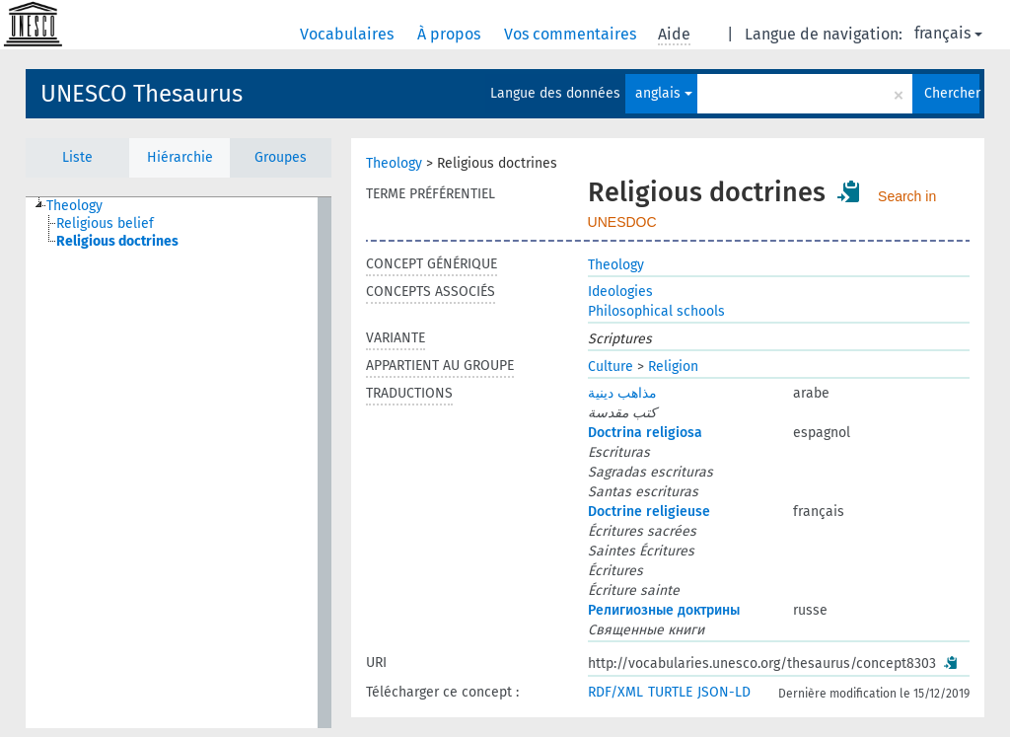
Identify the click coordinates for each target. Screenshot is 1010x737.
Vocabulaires (348, 34)
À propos (450, 34)
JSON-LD (724, 692)
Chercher (951, 93)
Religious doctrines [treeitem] (117, 241)
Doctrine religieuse (649, 511)
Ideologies (620, 291)
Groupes (280, 157)
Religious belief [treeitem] (105, 223)
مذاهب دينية (622, 393)
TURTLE (670, 692)
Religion (673, 366)
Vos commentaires (572, 34)
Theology (394, 163)
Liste (77, 157)
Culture (610, 366)
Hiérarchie (180, 157)
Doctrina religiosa (645, 432)
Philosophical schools (656, 311)
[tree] (178, 462)
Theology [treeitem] (74, 205)
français (948, 33)
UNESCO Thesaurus (141, 94)
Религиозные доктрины (664, 610)
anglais (663, 93)
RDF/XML (615, 692)
